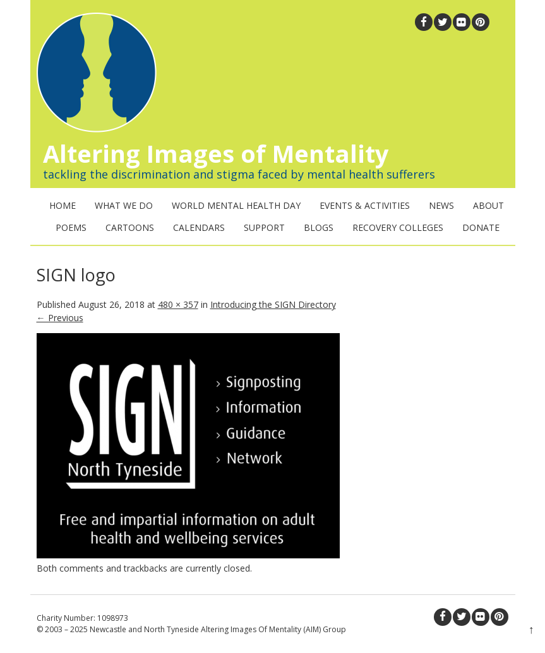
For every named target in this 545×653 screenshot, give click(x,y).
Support (264, 227)
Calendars (199, 227)
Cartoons (129, 227)
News (441, 205)
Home (62, 205)
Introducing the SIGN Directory (273, 304)
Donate (481, 227)
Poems (71, 227)
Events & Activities (365, 205)
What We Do (124, 205)
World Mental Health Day (236, 205)
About (488, 205)
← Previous (60, 318)
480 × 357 (178, 304)
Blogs (318, 227)
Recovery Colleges (397, 227)
